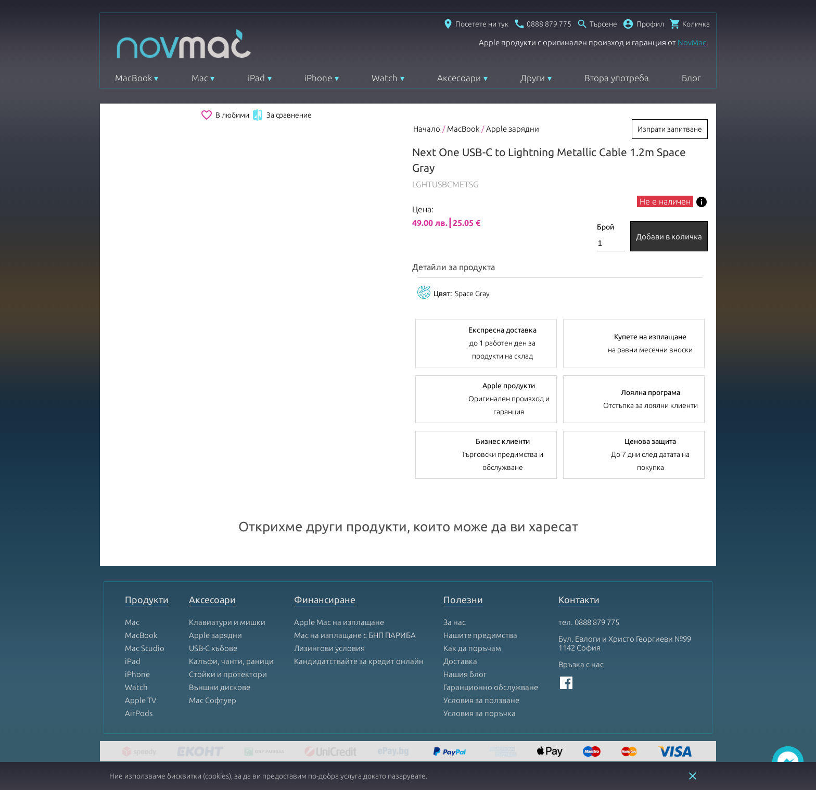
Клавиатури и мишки (227, 622)
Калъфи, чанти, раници (231, 661)
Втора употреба (616, 78)
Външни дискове (219, 687)
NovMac (692, 42)
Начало (426, 128)
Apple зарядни (512, 128)
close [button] (692, 776)
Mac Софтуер (212, 700)
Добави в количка (669, 236)
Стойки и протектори (228, 674)
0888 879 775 (597, 622)
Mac (200, 78)
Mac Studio (144, 648)
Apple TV (140, 700)
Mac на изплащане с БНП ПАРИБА (355, 635)
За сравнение (281, 115)
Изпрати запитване (670, 129)
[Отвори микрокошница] (689, 24)
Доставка (460, 661)
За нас (454, 622)
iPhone (318, 78)
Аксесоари (459, 78)
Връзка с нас (581, 664)
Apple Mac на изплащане (339, 622)
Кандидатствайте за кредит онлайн (359, 661)
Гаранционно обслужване (490, 687)
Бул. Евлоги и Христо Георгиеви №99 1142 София (624, 643)
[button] (643, 24)
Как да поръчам (472, 648)
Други (532, 78)
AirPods (138, 713)
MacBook (133, 78)
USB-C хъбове (213, 648)
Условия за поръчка (479, 713)
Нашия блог (465, 674)
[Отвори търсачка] (597, 24)
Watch (385, 78)
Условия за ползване (481, 700)
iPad (256, 78)
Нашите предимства (480, 635)
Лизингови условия (329, 648)
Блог (691, 78)
